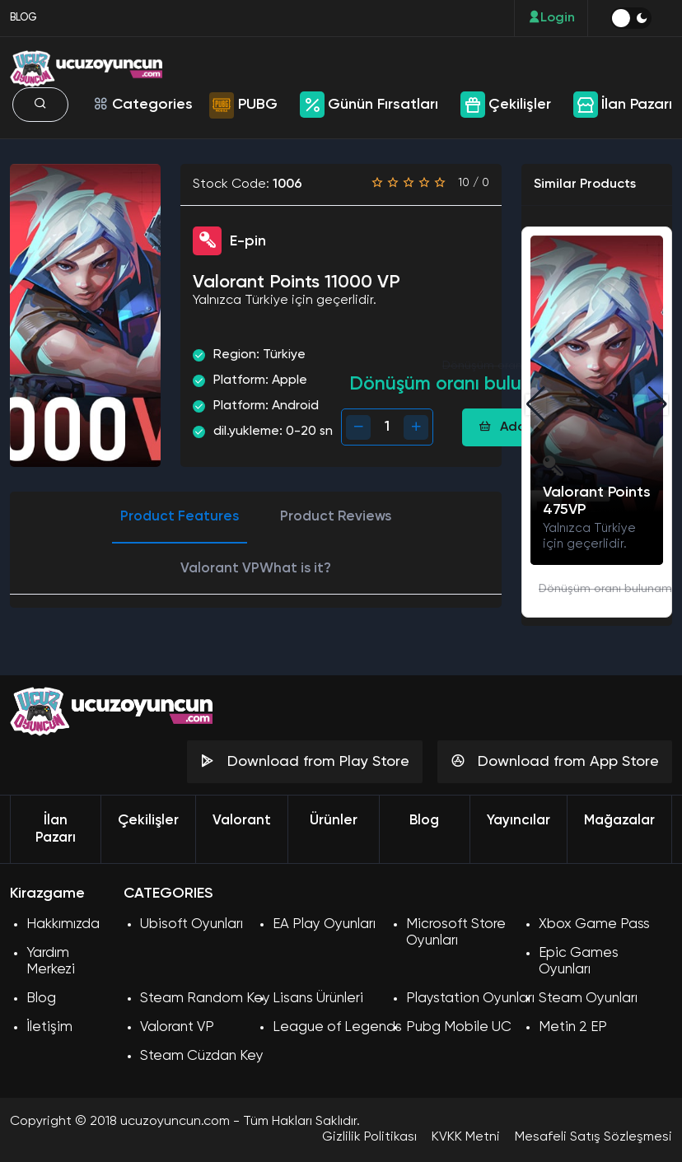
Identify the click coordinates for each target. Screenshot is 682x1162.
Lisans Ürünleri (318, 999)
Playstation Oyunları (470, 999)
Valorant (242, 821)
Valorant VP (177, 1027)
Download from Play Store (304, 761)
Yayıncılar (518, 821)
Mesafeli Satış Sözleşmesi (593, 1137)
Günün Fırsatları (383, 104)
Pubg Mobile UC (459, 1027)
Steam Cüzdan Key (202, 1056)
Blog (424, 821)
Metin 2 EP (573, 1027)
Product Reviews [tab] (335, 517)
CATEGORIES (168, 893)
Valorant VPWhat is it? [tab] (255, 569)
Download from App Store (555, 761)
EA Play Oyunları (324, 924)
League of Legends (337, 1027)
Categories (143, 104)
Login (551, 17)
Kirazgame (47, 893)
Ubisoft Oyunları (191, 924)
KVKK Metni (466, 1137)
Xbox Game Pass (594, 924)
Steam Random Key (205, 999)
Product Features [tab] (179, 517)
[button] (657, 404)
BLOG (23, 17)
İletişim (49, 1027)
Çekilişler (519, 104)
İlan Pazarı (636, 104)
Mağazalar (619, 821)
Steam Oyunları (588, 999)
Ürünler (333, 821)
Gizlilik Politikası (369, 1137)
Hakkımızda (63, 924)
